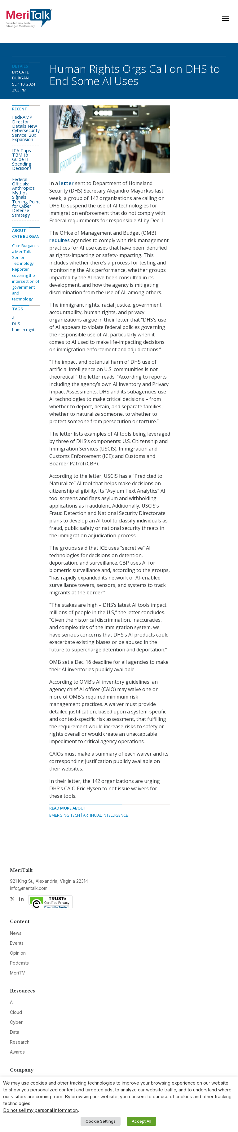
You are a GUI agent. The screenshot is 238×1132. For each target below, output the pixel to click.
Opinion (18, 953)
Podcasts (19, 963)
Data (14, 1032)
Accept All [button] (141, 1121)
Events (17, 943)
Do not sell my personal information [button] (40, 1110)
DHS (16, 323)
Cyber (16, 1022)
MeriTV (17, 972)
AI (13, 318)
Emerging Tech (64, 815)
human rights (24, 329)
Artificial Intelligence (105, 815)
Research (19, 1042)
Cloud (16, 1012)
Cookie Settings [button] (101, 1121)
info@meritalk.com (28, 888)
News (15, 933)
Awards (17, 1051)
